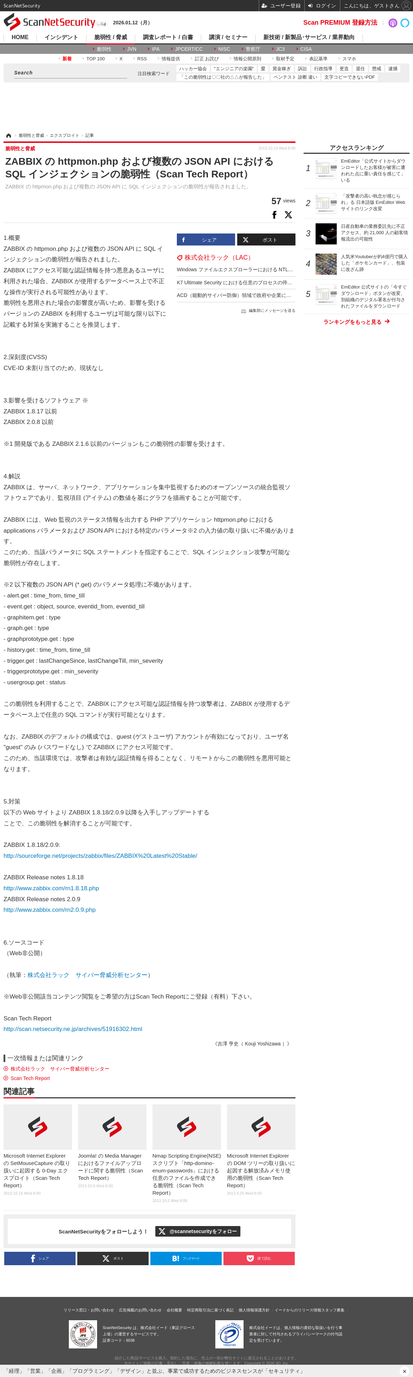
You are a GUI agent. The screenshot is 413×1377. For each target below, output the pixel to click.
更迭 (344, 68)
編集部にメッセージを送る (272, 310)
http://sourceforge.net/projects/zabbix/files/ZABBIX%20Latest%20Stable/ (100, 856)
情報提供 (171, 58)
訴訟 (302, 68)
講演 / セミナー (228, 37)
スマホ (349, 58)
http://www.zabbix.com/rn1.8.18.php (51, 888)
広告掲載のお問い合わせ (140, 1310)
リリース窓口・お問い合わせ (89, 1310)
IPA (156, 49)
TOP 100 (95, 58)
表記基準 (318, 58)
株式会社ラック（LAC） (219, 257)
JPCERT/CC (189, 49)
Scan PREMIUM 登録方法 (340, 22)
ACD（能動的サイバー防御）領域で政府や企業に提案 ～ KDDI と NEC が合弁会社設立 (273, 295)
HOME (20, 37)
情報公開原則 (247, 58)
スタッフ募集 (333, 1310)
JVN (131, 49)
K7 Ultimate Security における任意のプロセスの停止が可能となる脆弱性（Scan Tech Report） (281, 282)
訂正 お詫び (207, 58)
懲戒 (376, 68)
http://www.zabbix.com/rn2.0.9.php (50, 909)
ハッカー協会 (193, 68)
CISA (306, 49)
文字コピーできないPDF (349, 77)
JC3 (280, 49)
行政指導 (323, 68)
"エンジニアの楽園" (234, 68)
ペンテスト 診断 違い (295, 77)
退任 (360, 68)
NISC (224, 49)
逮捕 (392, 68)
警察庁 (253, 49)
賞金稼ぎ (282, 68)
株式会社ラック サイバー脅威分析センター (88, 975)
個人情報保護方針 (254, 1310)
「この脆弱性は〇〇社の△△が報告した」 (223, 77)
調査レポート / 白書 (168, 37)
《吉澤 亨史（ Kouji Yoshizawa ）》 (252, 1044)
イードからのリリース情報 (298, 1310)
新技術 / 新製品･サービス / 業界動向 (309, 37)
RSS (142, 58)
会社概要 (174, 1310)
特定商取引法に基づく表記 (210, 1310)
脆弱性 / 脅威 (110, 37)
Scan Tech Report (30, 1078)
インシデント (61, 37)
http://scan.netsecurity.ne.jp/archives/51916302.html (73, 1029)
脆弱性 (104, 49)
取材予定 (285, 58)
